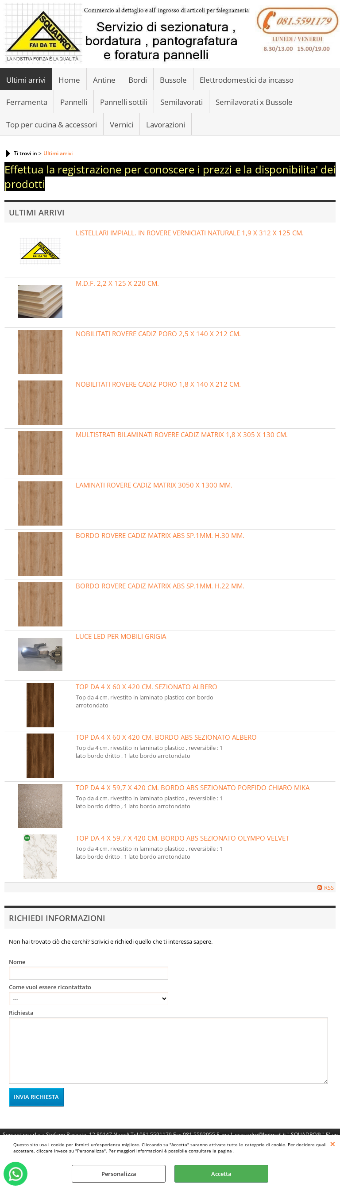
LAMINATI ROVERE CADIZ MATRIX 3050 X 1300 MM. (154, 484)
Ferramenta (26, 102)
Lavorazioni (165, 124)
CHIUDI (333, 1143)
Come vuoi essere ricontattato (50, 987)
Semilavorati (181, 102)
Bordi (137, 80)
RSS (329, 887)
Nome (17, 962)
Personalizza (118, 1174)
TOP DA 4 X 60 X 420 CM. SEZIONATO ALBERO (146, 686)
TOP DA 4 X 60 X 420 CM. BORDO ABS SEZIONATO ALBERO (166, 737)
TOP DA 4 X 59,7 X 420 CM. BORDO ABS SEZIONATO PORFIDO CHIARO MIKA (192, 787)
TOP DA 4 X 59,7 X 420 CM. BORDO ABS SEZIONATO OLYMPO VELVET (182, 838)
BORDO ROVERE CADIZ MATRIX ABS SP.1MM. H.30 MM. (160, 535)
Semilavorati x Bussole (254, 102)
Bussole (173, 80)
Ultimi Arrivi (37, 212)
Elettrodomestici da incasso (247, 80)
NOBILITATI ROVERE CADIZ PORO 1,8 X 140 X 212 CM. (158, 384)
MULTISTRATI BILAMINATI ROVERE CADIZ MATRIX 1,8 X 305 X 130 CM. (182, 434)
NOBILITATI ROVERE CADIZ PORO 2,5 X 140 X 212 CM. (158, 333)
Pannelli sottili (123, 102)
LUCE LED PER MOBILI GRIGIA (121, 636)
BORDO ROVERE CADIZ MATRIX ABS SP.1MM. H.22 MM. (160, 585)
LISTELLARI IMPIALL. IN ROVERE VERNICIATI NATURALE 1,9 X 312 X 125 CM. (190, 232)
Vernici (121, 124)
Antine (104, 80)
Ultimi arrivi (26, 80)
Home (69, 80)
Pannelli (73, 102)
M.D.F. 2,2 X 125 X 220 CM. (117, 283)
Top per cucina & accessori (51, 124)
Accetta (221, 1174)
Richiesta (21, 1013)
